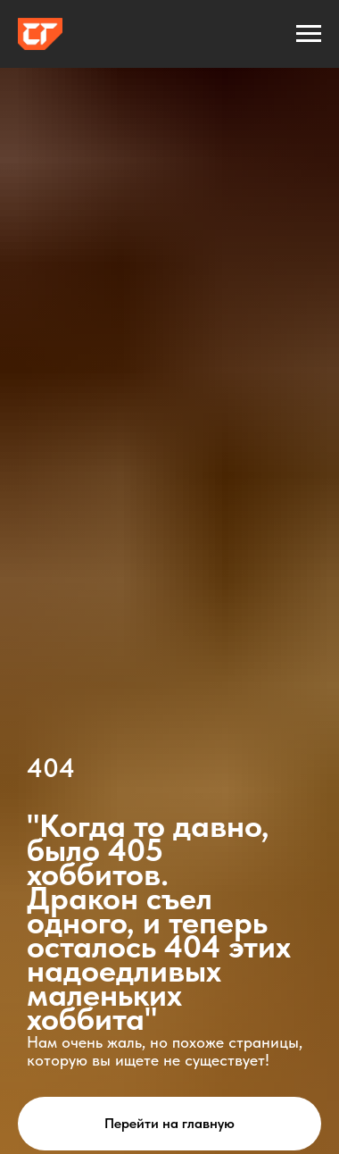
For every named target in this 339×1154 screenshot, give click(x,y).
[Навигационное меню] (308, 34)
